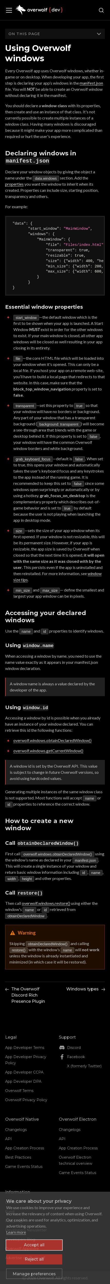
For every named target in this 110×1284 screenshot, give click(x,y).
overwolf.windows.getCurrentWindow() (48, 750)
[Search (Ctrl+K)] (101, 10)
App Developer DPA (23, 1081)
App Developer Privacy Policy (25, 1060)
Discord (74, 1047)
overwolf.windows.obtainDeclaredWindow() (52, 740)
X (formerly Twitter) (84, 1066)
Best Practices (18, 1157)
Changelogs (16, 1129)
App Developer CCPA (24, 1072)
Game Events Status (23, 1166)
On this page (24, 34)
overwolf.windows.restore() (46, 903)
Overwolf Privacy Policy (26, 1100)
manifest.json (91, 83)
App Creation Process (24, 1148)
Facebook (76, 1057)
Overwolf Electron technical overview (75, 1160)
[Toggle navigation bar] (10, 10)
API (8, 1139)
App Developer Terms (24, 1047)
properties (14, 184)
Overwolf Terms (19, 1090)
